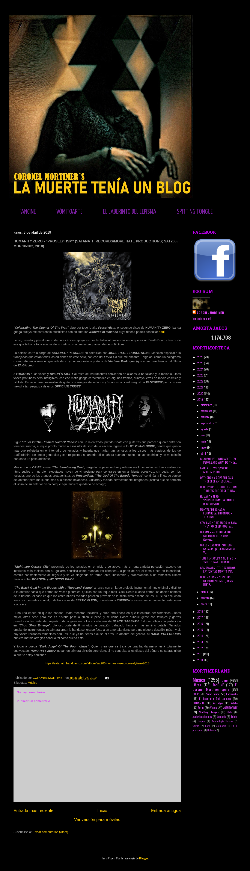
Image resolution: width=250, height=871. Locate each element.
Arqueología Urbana (222, 721)
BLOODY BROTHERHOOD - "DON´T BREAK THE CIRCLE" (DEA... (218, 489)
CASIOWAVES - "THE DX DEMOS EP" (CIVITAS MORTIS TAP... (217, 569)
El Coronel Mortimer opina (215, 687)
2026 (200, 357)
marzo (204, 591)
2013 (200, 642)
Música (32, 682)
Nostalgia (217, 703)
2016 (200, 623)
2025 (200, 363)
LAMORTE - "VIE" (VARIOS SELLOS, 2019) (214, 470)
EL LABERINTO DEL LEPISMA (129, 212)
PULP (196, 694)
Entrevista (232, 694)
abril (203, 453)
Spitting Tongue (209, 712)
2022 (200, 381)
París (207, 725)
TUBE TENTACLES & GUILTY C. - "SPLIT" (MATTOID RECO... (218, 560)
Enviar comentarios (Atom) (50, 832)
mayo (204, 447)
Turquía (201, 721)
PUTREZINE (199, 703)
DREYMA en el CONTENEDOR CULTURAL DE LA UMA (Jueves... (215, 535)
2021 (200, 387)
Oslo (229, 712)
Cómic (196, 725)
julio (203, 435)
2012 (200, 648)
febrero (205, 597)
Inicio (102, 810)
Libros (197, 684)
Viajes (213, 707)
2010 (200, 660)
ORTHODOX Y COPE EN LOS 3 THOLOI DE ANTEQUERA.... (216, 479)
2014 (200, 635)
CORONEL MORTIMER (210, 312)
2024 (200, 369)
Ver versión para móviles (97, 819)
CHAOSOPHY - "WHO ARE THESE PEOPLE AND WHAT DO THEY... (218, 460)
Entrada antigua (166, 810)
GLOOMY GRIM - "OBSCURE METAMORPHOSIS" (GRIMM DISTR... (216, 581)
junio (203, 441)
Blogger (143, 858)
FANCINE (28, 212)
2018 (200, 611)
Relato (234, 703)
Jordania (221, 717)
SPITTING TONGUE (195, 212)
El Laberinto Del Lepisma (215, 698)
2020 (200, 393)
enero (204, 604)
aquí (162, 332)
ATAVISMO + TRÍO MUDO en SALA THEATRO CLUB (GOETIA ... (218, 524)
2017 (200, 617)
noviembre (207, 410)
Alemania (221, 725)
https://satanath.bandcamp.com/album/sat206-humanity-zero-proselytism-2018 (97, 663)
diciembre (207, 404)
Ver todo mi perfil (202, 318)
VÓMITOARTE (69, 212)
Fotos (201, 707)
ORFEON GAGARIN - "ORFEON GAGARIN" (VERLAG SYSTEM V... (217, 549)
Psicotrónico (212, 694)
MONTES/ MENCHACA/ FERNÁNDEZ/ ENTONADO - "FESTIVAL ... (216, 513)
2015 (200, 629)
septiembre (207, 423)
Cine (224, 680)
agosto (205, 429)
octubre (205, 416)
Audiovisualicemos (202, 717)
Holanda (211, 730)
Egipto (234, 717)
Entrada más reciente (33, 810)
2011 (200, 654)
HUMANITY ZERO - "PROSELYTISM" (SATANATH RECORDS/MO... (217, 500)
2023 (200, 375)
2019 (200, 399)
